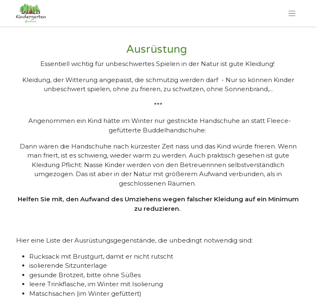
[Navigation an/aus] (292, 13)
